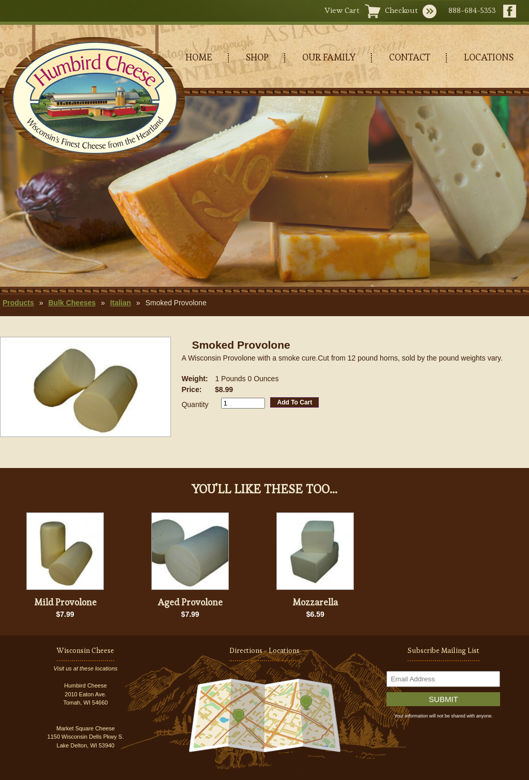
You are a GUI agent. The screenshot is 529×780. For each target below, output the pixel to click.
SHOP (257, 57)
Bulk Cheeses (72, 303)
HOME (198, 57)
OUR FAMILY (328, 57)
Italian (120, 303)
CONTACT (409, 57)
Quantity (194, 404)
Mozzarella (315, 602)
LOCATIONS (489, 57)
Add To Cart (294, 402)
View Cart (342, 10)
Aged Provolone (190, 602)
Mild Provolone (65, 602)
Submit (443, 699)
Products (18, 303)
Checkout (401, 10)
